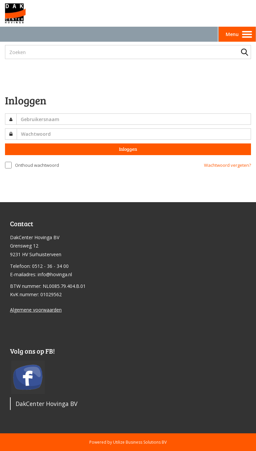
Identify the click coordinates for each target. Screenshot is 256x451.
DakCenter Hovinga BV (46, 404)
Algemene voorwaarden (36, 310)
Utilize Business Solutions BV (140, 442)
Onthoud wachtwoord (37, 165)
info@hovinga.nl (55, 274)
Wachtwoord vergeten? (227, 165)
